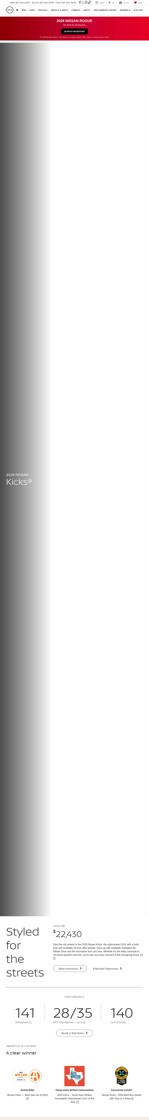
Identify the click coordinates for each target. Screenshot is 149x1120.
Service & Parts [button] (59, 10)
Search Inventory (74, 31)
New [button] (24, 10)
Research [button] (125, 10)
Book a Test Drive (75, 1033)
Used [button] (32, 10)
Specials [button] (42, 10)
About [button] (87, 10)
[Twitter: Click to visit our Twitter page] (82, 2)
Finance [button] (75, 10)
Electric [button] (138, 10)
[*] (63, 926)
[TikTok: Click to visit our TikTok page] (89, 2)
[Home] (17, 10)
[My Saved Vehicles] (138, 2)
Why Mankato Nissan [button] (105, 10)
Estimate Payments (107, 968)
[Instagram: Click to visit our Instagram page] (86, 2)
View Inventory (70, 968)
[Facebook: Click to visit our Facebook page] (80, 2)
